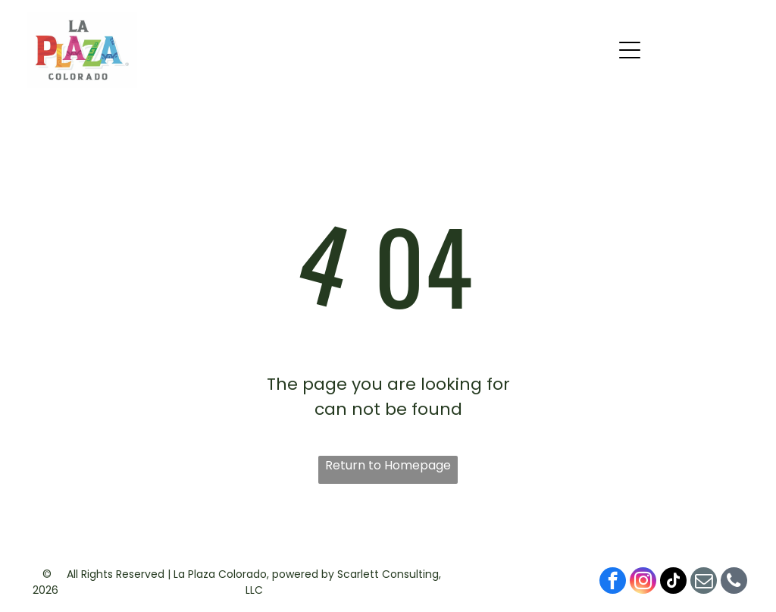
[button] (629, 50)
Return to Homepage (388, 465)
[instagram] (643, 582)
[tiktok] (673, 582)
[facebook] (612, 582)
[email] (703, 582)
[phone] (734, 582)
